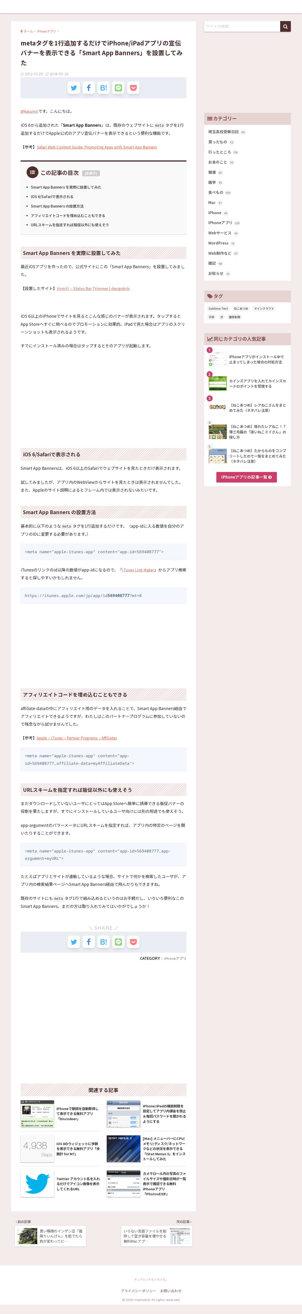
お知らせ (220, 280)
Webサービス (224, 238)
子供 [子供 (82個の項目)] (211, 324)
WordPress (222, 249)
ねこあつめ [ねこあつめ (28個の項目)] (241, 315)
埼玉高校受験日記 (228, 132)
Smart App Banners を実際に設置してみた (69, 190)
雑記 (216, 270)
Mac (216, 206)
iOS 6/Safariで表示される (54, 199)
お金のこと (222, 164)
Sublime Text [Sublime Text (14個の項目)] (218, 315)
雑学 (216, 185)
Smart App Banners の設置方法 (59, 208)
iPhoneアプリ (174, 963)
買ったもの (222, 143)
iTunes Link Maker (139, 572)
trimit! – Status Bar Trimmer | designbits (96, 291)
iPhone (218, 217)
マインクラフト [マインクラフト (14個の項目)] (264, 315)
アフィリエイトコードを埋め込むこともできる (70, 218)
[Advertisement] (104, 405)
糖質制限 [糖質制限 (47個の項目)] (234, 324)
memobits (151, 6)
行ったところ (224, 153)
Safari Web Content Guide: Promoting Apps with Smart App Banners (102, 150)
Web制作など (224, 259)
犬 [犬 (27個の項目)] (221, 324)
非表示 (91, 176)
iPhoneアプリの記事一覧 (246, 484)
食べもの (220, 196)
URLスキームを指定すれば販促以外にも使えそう (72, 227)
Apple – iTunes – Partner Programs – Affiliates (80, 740)
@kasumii (30, 114)
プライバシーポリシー (138, 1299)
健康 (216, 175)
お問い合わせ (170, 1299)
